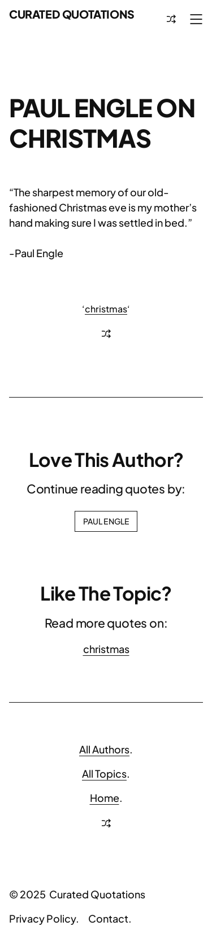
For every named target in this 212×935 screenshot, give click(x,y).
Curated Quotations (72, 14)
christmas (106, 309)
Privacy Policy (42, 918)
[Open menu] (196, 19)
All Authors (104, 749)
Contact (108, 918)
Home (104, 797)
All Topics (104, 773)
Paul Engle (106, 521)
